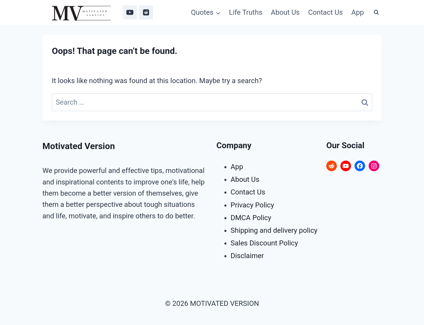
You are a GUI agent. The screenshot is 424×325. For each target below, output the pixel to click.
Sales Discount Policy (264, 243)
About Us (285, 12)
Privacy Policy (252, 205)
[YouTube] (130, 12)
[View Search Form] (376, 12)
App (357, 12)
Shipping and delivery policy (274, 230)
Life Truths (245, 12)
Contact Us (325, 12)
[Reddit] (146, 12)
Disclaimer (247, 256)
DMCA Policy (251, 218)
